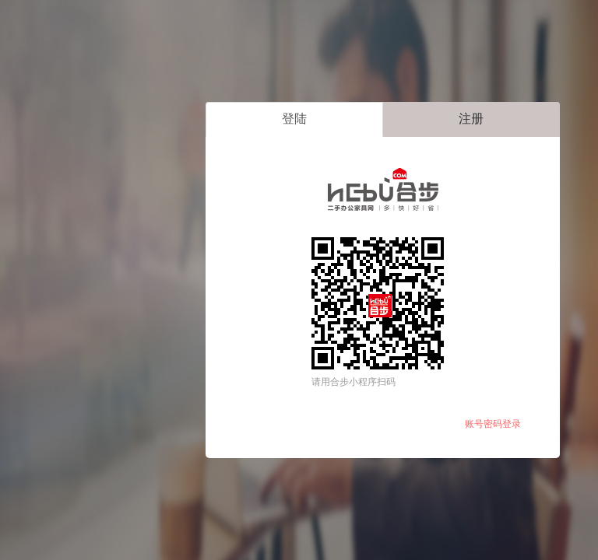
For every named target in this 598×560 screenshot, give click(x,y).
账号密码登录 (493, 423)
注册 (471, 118)
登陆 (294, 118)
